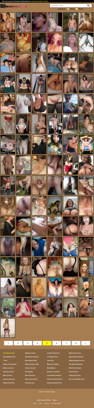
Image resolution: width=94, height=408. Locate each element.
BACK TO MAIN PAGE (47, 392)
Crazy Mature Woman (54, 375)
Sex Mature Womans (76, 364)
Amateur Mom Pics (53, 353)
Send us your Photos (44, 400)
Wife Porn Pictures (75, 368)
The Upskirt (29, 372)
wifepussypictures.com (77, 360)
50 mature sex (29, 383)
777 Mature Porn (52, 357)
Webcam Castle (30, 353)
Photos (79, 9)
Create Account (36, 1)
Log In (46, 1)
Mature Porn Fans (75, 353)
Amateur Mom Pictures (54, 379)
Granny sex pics (8, 372)
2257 (40, 403)
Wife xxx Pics (7, 375)
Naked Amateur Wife (32, 364)
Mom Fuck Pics (30, 375)
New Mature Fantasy (32, 357)
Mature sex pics (8, 368)
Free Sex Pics (73, 372)
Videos (71, 9)
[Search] (71, 6)
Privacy (46, 403)
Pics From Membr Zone (77, 379)
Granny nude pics (9, 379)
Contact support (56, 403)
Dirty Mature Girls (31, 360)
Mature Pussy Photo (10, 364)
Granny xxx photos (53, 372)
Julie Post (50, 360)
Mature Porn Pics (9, 383)
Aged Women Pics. (9, 357)
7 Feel (5, 360)
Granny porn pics (75, 375)
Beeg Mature (51, 368)
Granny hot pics (30, 368)
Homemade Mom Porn (54, 383)
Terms (35, 403)
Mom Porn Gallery (53, 364)
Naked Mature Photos (76, 357)
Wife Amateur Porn (31, 379)
